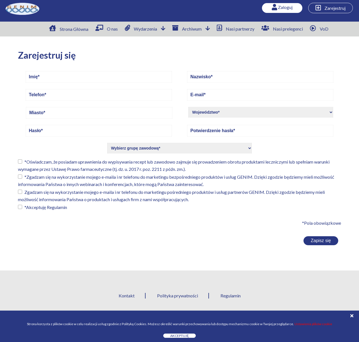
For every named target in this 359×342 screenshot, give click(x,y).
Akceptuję (179, 336)
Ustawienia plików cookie (313, 324)
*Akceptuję (45, 207)
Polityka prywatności (177, 295)
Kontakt (127, 295)
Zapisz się (321, 240)
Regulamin (57, 207)
